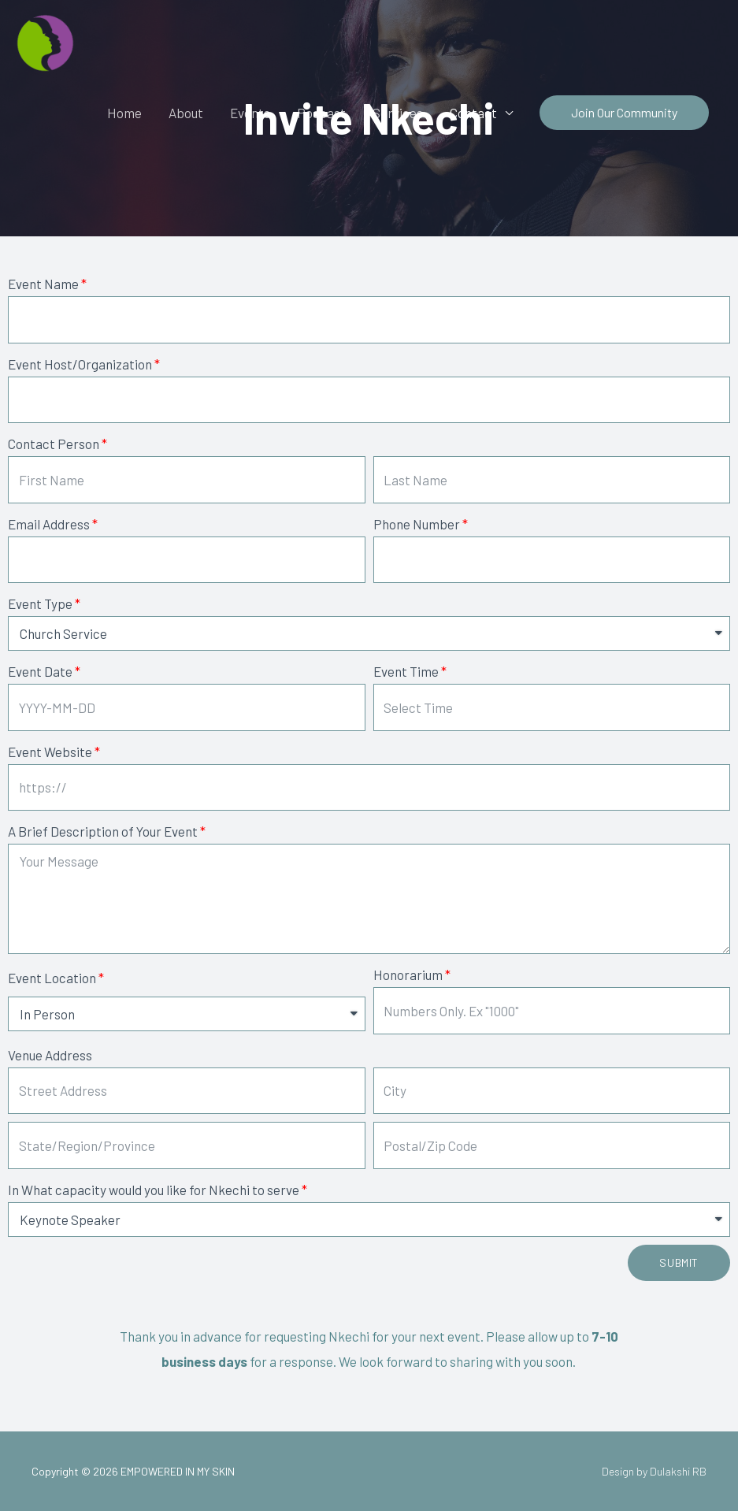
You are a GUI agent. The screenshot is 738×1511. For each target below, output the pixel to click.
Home (124, 113)
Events (250, 113)
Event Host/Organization (80, 364)
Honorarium (408, 974)
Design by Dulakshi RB (654, 1471)
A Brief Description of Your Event (103, 831)
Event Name (43, 283)
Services (398, 113)
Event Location (52, 978)
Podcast (321, 113)
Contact (473, 113)
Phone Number (416, 524)
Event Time (406, 671)
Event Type (40, 603)
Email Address (49, 524)
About (186, 113)
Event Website (50, 751)
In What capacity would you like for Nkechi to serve (153, 1189)
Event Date (40, 671)
